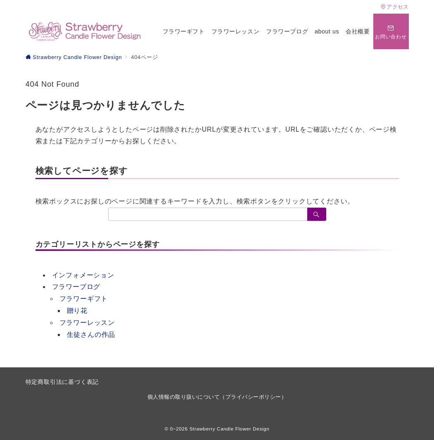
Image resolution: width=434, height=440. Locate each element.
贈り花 (77, 310)
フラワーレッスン (87, 322)
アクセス (394, 7)
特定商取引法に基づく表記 (62, 381)
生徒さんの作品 (91, 334)
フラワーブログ (76, 286)
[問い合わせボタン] (391, 31)
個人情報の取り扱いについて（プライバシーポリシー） (217, 397)
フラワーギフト (83, 298)
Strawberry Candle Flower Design (230, 428)
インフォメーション (83, 275)
